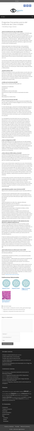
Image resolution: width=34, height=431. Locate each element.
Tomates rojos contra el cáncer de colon (11, 358)
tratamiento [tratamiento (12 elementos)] (27, 398)
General (5, 419)
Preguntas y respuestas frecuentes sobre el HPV (14, 311)
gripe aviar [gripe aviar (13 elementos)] (4, 395)
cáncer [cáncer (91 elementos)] (26, 391)
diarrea (17, 307)
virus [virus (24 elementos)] (7, 400)
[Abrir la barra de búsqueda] (32, 16)
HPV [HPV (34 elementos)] (13, 395)
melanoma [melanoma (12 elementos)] (22, 395)
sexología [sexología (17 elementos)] (29, 397)
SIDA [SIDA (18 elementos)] (7, 398)
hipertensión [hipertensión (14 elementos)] (8, 395)
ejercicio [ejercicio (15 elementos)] (19, 393)
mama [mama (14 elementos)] (19, 395)
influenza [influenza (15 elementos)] (16, 395)
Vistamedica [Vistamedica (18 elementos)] (11, 400)
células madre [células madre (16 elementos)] (8, 393)
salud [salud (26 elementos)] (24, 397)
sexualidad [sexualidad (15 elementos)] (4, 398)
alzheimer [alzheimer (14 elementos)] (6, 391)
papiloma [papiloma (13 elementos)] (19, 397)
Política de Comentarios (25, 426)
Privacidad (17, 426)
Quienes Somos (5, 414)
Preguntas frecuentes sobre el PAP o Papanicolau (17, 375)
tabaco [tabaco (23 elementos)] (16, 398)
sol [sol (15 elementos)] (12, 398)
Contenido (5, 417)
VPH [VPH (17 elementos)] (14, 400)
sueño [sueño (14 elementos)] (14, 398)
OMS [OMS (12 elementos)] (12, 397)
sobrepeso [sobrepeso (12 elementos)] (9, 398)
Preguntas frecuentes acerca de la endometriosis (14, 309)
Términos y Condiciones (9, 426)
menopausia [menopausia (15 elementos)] (26, 395)
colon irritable (6, 307)
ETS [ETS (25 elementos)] (28, 393)
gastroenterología (27, 307)
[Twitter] (27, 6)
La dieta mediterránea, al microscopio (11, 356)
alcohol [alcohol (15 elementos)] (3, 391)
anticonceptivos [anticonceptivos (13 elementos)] (11, 391)
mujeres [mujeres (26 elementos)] (4, 397)
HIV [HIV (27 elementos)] (11, 395)
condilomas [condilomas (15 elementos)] (21, 391)
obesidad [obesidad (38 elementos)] (9, 397)
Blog (3, 416)
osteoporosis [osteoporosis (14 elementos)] (16, 397)
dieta (21, 307)
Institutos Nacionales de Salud (12, 274)
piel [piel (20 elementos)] (22, 397)
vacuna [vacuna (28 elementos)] (4, 400)
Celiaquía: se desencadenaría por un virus (11, 355)
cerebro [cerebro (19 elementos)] (17, 391)
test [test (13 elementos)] (24, 398)
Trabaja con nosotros (7, 409)
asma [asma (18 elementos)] (15, 391)
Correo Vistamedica (6, 412)
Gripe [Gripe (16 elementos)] (30, 393)
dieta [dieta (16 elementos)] (17, 393)
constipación (13, 307)
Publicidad (4, 411)
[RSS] (30, 6)
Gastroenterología (7, 306)
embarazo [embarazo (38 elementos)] (24, 393)
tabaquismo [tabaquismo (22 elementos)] (21, 398)
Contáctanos (5, 407)
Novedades (5, 421)
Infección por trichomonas (12, 377)
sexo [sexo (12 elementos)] (26, 397)
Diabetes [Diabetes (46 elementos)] (13, 393)
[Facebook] (24, 6)
